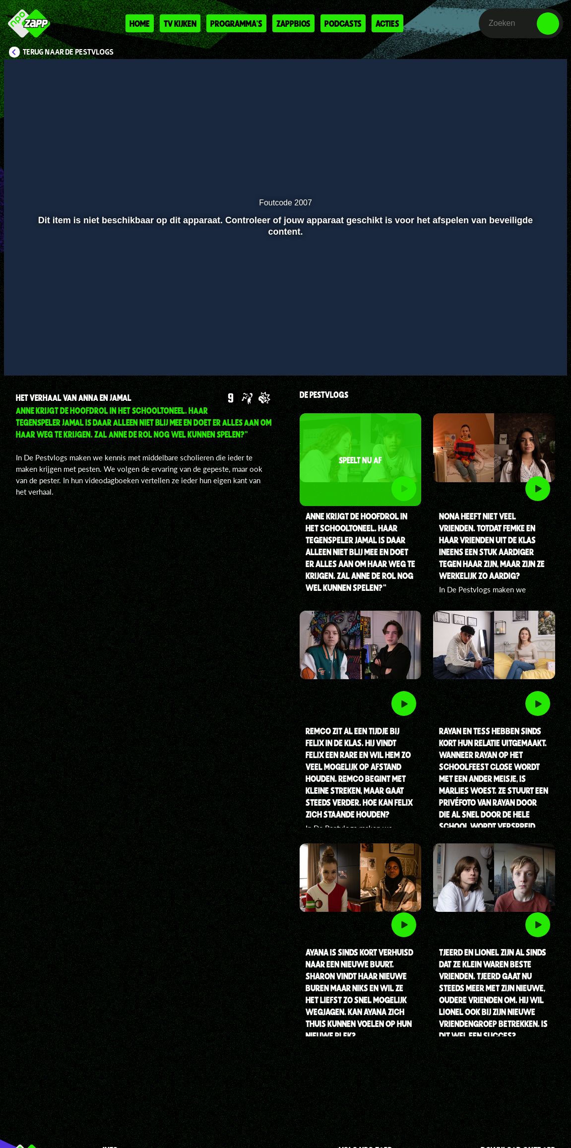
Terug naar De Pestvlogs (68, 52)
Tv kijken (180, 23)
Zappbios (293, 23)
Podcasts (343, 23)
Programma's (236, 23)
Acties (387, 23)
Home (139, 23)
